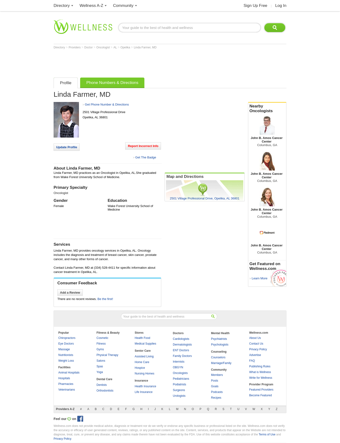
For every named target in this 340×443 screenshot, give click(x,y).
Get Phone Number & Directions (107, 104)
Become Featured (260, 395)
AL (115, 47)
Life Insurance (143, 392)
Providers (75, 47)
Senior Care (143, 350)
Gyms (100, 349)
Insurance (141, 380)
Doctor (89, 47)
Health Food (142, 338)
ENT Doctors (181, 350)
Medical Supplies (145, 343)
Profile (65, 83)
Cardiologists (181, 339)
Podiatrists (179, 384)
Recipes (216, 397)
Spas (99, 366)
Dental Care (104, 379)
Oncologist (103, 47)
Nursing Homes (144, 373)
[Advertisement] (140, 62)
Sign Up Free (255, 5)
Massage (64, 349)
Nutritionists (65, 355)
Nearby (267, 108)
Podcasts (217, 392)
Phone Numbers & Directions (112, 82)
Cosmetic (102, 338)
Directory (62, 5)
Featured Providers (261, 389)
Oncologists (180, 373)
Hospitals (64, 378)
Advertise (255, 355)
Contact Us (256, 343)
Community (123, 5)
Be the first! (105, 299)
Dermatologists (182, 344)
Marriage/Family (221, 363)
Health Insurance (145, 386)
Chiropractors (66, 338)
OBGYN (178, 367)
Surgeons (179, 390)
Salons (100, 360)
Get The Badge (145, 157)
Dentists (101, 385)
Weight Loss (66, 360)
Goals (214, 386)
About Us (255, 338)
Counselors (218, 357)
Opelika (125, 47)
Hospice (140, 367)
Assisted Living (144, 356)
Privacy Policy (258, 349)
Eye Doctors (66, 343)
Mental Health (220, 333)
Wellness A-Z (91, 5)
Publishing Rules (259, 366)
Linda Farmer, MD (145, 47)
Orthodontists (104, 390)
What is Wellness (260, 372)
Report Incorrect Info (143, 146)
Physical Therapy (107, 355)
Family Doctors (182, 356)
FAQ (252, 360)
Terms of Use (267, 434)
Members (217, 375)
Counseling (218, 351)
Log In (280, 5)
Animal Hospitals (68, 372)
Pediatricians (181, 378)
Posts (214, 380)
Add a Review (70, 292)
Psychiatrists (219, 339)
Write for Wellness (260, 377)
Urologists (179, 395)
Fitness (101, 343)
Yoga (99, 372)
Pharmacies (65, 384)
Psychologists (219, 344)
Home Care (142, 362)
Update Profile (66, 147)
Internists (178, 361)
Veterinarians (66, 389)
